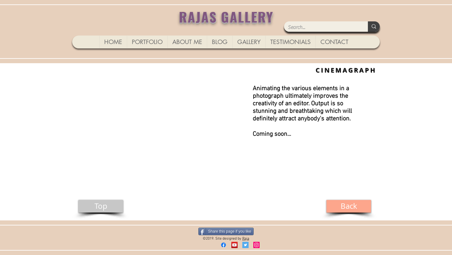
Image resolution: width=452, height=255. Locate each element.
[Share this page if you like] (226, 231)
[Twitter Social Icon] (245, 245)
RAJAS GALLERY (226, 16)
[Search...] (321, 27)
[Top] (100, 206)
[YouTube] (234, 245)
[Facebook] (223, 245)
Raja (245, 238)
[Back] (348, 206)
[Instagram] (256, 245)
